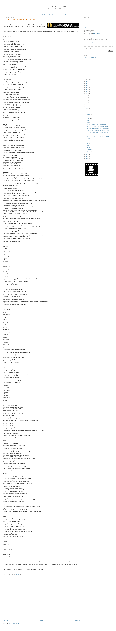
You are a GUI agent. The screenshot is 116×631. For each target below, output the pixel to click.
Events (61, 14)
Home (41, 620)
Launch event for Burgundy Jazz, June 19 (95, 134)
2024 (87, 85)
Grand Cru (94, 41)
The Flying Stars (96, 33)
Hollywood (23, 575)
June (88, 122)
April (88, 145)
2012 (87, 154)
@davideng (90, 42)
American (14, 575)
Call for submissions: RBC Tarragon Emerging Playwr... (98, 130)
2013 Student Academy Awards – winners (95, 138)
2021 (87, 91)
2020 (87, 93)
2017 (87, 100)
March (88, 147)
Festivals (65, 14)
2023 (87, 87)
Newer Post (5, 620)
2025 (87, 83)
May (88, 143)
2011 (87, 156)
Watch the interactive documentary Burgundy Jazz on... (98, 128)
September (89, 116)
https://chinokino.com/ (89, 27)
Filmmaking (51, 14)
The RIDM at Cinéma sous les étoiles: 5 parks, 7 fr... (98, 132)
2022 (87, 89)
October (89, 114)
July (88, 120)
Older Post (77, 620)
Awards (56, 14)
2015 (87, 104)
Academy (9, 575)
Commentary (71, 14)
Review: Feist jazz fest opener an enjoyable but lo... (97, 124)
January (89, 151)
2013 (87, 108)
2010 (87, 158)
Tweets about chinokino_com (90, 57)
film (19, 575)
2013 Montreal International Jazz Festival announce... (98, 140)
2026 (87, 81)
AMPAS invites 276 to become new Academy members (19, 19)
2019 (87, 95)
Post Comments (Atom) (14, 623)
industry (29, 575)
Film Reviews (45, 14)
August (88, 118)
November (89, 112)
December (89, 110)
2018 (87, 97)
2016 (87, 102)
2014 (87, 106)
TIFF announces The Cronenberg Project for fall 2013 (98, 136)
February (89, 149)
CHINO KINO (58, 6)
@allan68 (90, 34)
